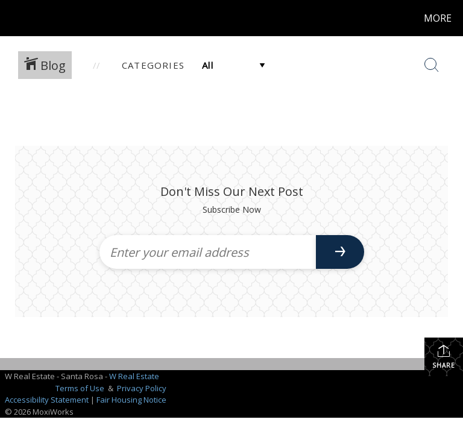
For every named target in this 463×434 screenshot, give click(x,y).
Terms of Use (79, 388)
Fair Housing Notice (131, 399)
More (438, 18)
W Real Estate (134, 376)
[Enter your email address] (207, 252)
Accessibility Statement (47, 399)
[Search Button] (431, 65)
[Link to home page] (11, 18)
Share (443, 357)
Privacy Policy (141, 388)
